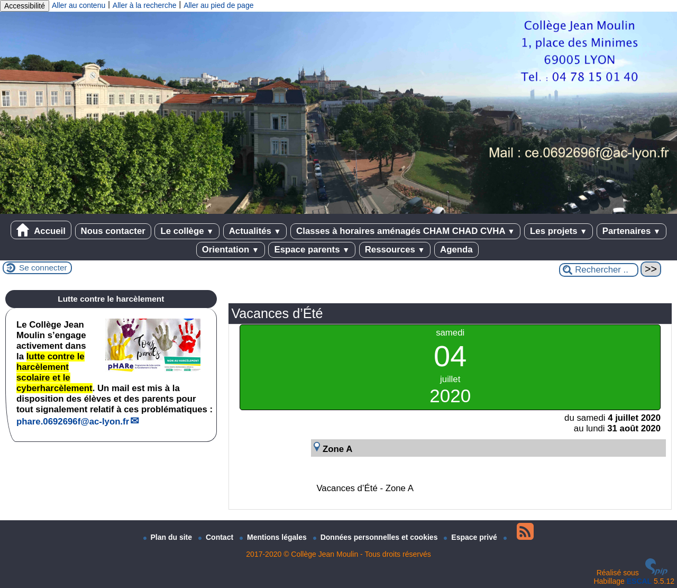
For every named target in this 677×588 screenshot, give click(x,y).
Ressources (395, 250)
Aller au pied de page (218, 5)
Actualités (255, 231)
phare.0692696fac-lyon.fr (72, 422)
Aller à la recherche (145, 5)
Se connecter (43, 267)
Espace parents (312, 250)
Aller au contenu (78, 5)
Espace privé (471, 537)
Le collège (187, 231)
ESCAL (639, 581)
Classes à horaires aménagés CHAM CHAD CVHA (405, 231)
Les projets (558, 231)
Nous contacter (113, 231)
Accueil (41, 230)
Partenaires (631, 231)
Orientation (230, 250)
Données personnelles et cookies (376, 537)
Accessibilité (24, 6)
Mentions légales (274, 537)
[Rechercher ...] (598, 270)
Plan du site (168, 537)
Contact (216, 537)
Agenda (456, 250)
